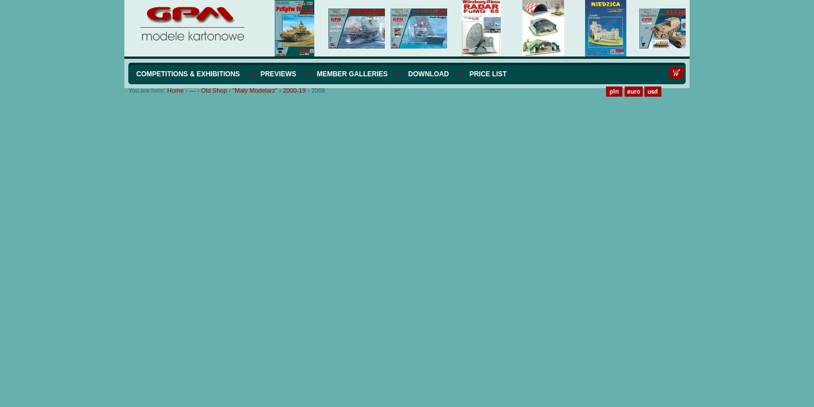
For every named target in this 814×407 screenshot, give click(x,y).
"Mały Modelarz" (254, 90)
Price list (487, 74)
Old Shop (214, 90)
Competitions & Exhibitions (188, 74)
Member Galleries (352, 74)
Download (428, 74)
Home (175, 90)
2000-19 (294, 90)
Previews (278, 74)
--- (192, 90)
